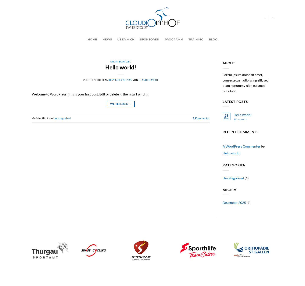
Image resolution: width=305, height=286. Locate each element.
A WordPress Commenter (241, 146)
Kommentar (201, 118)
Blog (213, 39)
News (107, 39)
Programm (174, 39)
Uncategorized (120, 61)
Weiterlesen (120, 104)
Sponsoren (149, 39)
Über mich (125, 39)
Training (196, 39)
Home (92, 39)
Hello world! (120, 67)
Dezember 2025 (234, 202)
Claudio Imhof (148, 80)
